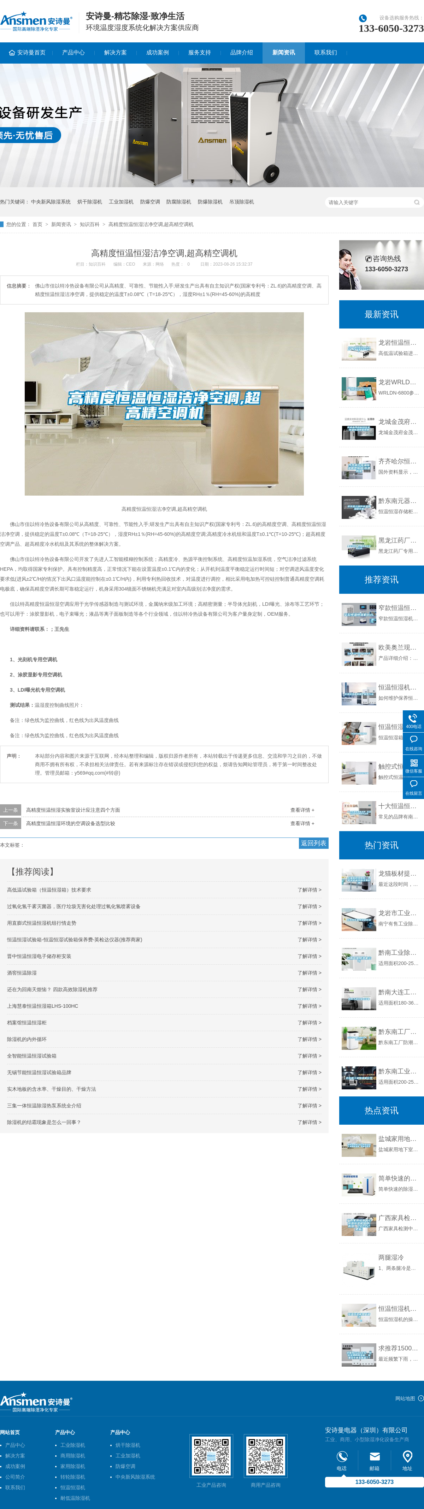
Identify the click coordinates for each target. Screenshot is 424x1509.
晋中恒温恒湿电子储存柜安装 (39, 956)
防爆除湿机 (210, 202)
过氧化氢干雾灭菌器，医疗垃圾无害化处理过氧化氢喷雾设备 (74, 906)
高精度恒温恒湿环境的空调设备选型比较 (70, 823)
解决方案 (115, 52)
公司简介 (15, 1477)
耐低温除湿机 (75, 1498)
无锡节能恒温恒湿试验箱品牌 (39, 1072)
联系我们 (325, 52)
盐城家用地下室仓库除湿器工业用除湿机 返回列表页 (399, 1138)
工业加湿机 (121, 202)
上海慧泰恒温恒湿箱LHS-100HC (42, 1006)
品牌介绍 (241, 52)
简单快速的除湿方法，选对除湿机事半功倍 (399, 1178)
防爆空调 (150, 202)
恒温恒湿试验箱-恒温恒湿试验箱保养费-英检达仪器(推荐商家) (74, 939)
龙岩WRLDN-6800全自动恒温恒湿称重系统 (399, 382)
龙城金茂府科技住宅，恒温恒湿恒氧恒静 (399, 421)
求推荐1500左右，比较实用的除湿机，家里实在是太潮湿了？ (399, 1348)
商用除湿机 (72, 1455)
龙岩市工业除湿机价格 (399, 913)
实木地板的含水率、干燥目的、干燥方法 (51, 1089)
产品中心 (73, 52)
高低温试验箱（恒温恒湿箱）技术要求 (49, 890)
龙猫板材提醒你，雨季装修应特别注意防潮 (399, 873)
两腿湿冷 (391, 1257)
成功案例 (157, 52)
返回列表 (313, 843)
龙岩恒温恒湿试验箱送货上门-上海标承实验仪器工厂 (399, 342)
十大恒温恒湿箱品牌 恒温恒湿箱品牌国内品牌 (399, 806)
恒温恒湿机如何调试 (399, 1308)
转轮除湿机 (72, 1477)
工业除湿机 (72, 1445)
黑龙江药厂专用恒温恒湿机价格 (399, 540)
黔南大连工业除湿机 (399, 992)
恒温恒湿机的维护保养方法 (399, 687)
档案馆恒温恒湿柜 (27, 1022)
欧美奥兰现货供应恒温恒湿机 (399, 647)
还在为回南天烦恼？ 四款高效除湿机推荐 (52, 989)
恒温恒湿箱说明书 (399, 726)
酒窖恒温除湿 (22, 973)
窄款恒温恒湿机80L (399, 607)
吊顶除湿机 (241, 202)
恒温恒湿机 (72, 1487)
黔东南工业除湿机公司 (399, 1071)
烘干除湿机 (89, 202)
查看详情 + (302, 810)
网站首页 (10, 1432)
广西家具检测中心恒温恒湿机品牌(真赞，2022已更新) (399, 1217)
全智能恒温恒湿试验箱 (32, 1056)
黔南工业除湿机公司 (399, 952)
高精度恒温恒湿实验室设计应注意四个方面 (73, 810)
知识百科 (90, 224)
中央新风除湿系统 (51, 202)
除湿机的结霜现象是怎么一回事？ (44, 1122)
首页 (37, 224)
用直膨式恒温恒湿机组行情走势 (41, 923)
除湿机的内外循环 (27, 1039)
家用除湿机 (72, 1466)
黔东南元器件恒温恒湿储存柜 (399, 500)
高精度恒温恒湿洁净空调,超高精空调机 (151, 224)
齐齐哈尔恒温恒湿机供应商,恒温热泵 (399, 461)
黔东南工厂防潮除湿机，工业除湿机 (399, 1031)
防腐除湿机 (178, 202)
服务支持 (199, 52)
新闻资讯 (283, 52)
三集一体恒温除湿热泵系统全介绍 (44, 1105)
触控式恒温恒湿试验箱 (399, 766)
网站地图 (405, 1398)
